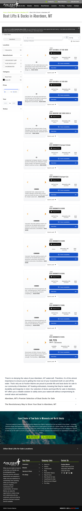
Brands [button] (29, 5)
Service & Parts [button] (27, 471)
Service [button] (36, 5)
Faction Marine (65, 464)
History (46, 466)
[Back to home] (11, 4)
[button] (27, 55)
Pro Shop (46, 483)
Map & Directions (62, 1)
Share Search (75, 41)
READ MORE (34, 70)
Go (20, 103)
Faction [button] (69, 5)
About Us (46, 464)
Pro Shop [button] (62, 5)
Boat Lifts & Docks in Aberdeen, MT (18, 12)
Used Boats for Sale (49, 479)
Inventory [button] (25, 464)
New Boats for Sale (49, 477)
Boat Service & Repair (50, 481)
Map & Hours (48, 475)
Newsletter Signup (49, 473)
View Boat (63, 68)
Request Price (55, 53)
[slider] (3, 89)
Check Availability (64, 63)
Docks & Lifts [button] (21, 5)
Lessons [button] (54, 5)
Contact (76, 5)
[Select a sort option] (74, 38)
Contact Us (51, 1)
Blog (45, 470)
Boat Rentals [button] (45, 5)
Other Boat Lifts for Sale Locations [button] (18, 449)
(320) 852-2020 (75, 1)
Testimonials (47, 468)
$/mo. (55, 342)
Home (5, 12)
